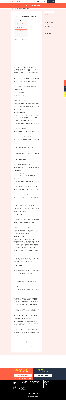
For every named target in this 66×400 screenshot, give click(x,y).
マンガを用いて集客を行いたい (37, 387)
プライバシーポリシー (16, 388)
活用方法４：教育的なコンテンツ (20, 30)
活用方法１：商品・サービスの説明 (20, 26)
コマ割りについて (47, 24)
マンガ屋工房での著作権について (49, 22)
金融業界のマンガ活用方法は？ (19, 23)
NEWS (41, 1)
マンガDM (23, 385)
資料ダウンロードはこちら (49, 386)
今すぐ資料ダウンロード (43, 375)
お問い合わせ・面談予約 (51, 1)
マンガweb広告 (24, 389)
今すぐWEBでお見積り (23, 375)
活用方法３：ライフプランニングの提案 (21, 29)
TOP (12, 8)
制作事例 (38, 1)
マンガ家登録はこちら (48, 387)
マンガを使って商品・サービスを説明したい (37, 386)
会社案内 (14, 387)
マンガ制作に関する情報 (16, 8)
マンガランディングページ (25, 388)
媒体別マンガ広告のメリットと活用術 (49, 27)
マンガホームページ (25, 386)
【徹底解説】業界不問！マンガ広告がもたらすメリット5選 (20, 341)
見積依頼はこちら (47, 382)
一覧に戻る (26, 346)
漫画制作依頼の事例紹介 (48, 33)
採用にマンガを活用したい (37, 382)
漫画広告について (47, 35)
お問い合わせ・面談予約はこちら (47, 384)
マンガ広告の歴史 (47, 20)
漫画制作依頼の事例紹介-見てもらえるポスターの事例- (49, 17)
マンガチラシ (24, 382)
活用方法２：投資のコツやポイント (20, 27)
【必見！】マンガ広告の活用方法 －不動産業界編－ (32, 341)
